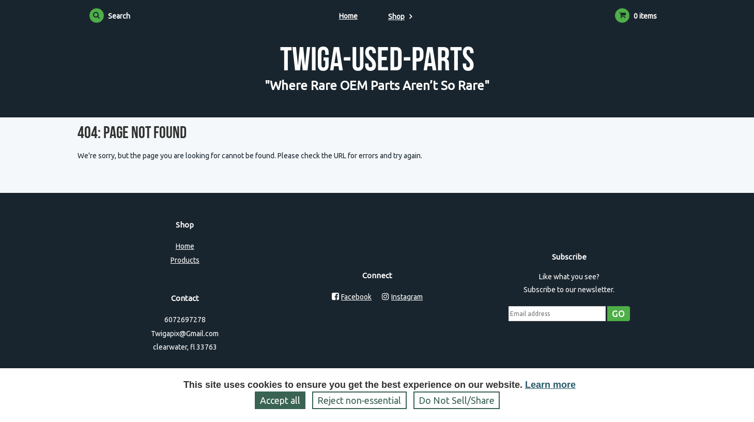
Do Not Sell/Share (457, 400)
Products (185, 260)
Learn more (550, 385)
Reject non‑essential (359, 400)
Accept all (280, 400)
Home (348, 16)
